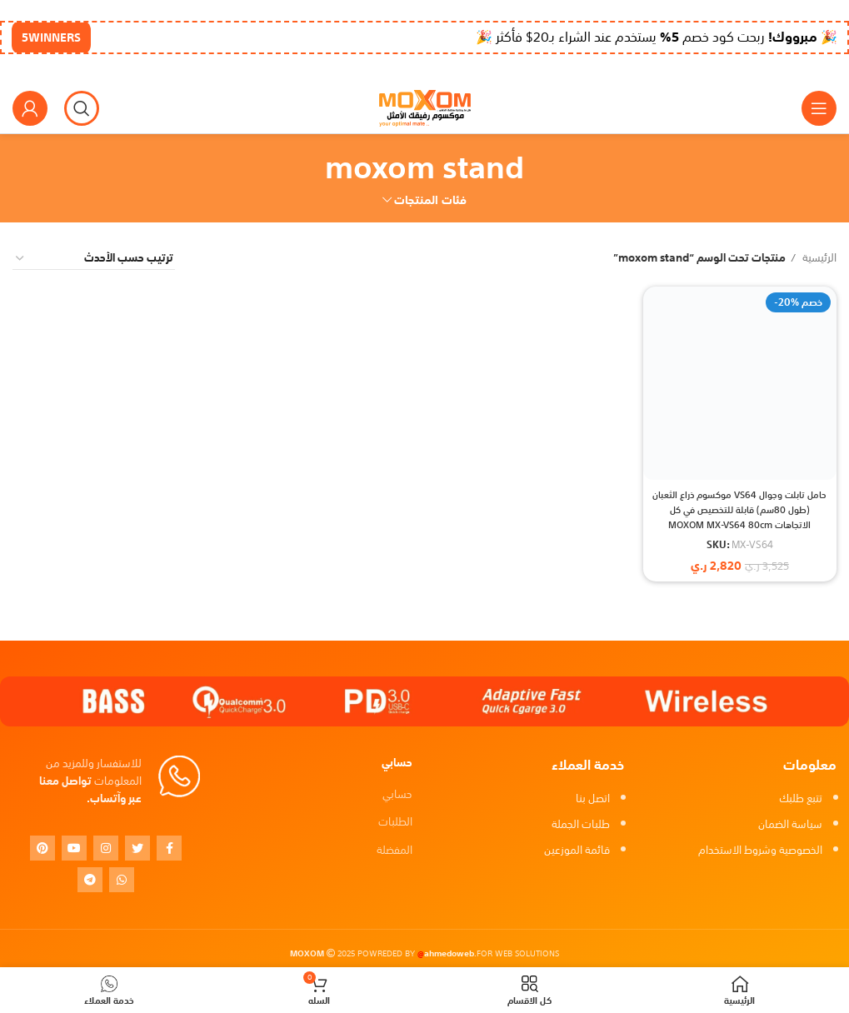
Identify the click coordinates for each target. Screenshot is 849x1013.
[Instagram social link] (105, 848)
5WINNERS (51, 37)
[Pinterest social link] (42, 848)
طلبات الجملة (581, 824)
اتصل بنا (593, 798)
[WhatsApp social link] (121, 879)
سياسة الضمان (790, 824)
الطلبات (395, 822)
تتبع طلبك (800, 798)
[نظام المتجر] (93, 258)
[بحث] (81, 108)
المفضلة (394, 850)
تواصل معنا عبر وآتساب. (90, 790)
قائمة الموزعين (577, 850)
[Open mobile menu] (819, 108)
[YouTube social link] (74, 848)
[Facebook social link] (169, 848)
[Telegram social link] (89, 879)
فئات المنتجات (430, 200)
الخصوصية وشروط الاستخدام (760, 850)
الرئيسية (818, 258)
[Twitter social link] (137, 848)
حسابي (397, 794)
